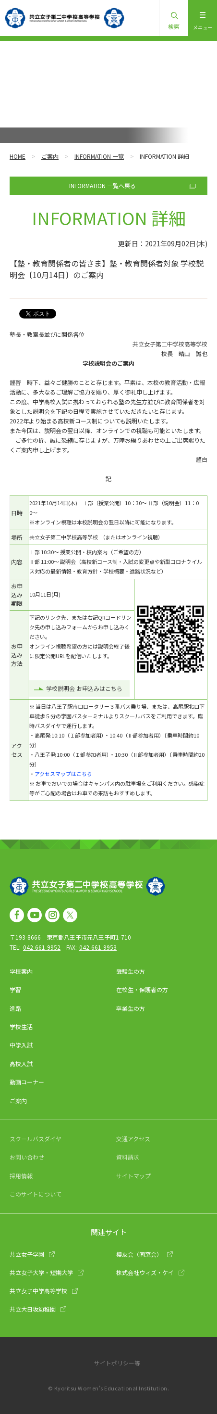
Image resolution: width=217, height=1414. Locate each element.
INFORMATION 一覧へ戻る (102, 185)
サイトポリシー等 (117, 1363)
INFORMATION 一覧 (99, 156)
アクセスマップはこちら (63, 773)
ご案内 (50, 156)
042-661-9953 (98, 947)
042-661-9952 (41, 947)
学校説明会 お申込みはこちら (84, 688)
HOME (17, 156)
